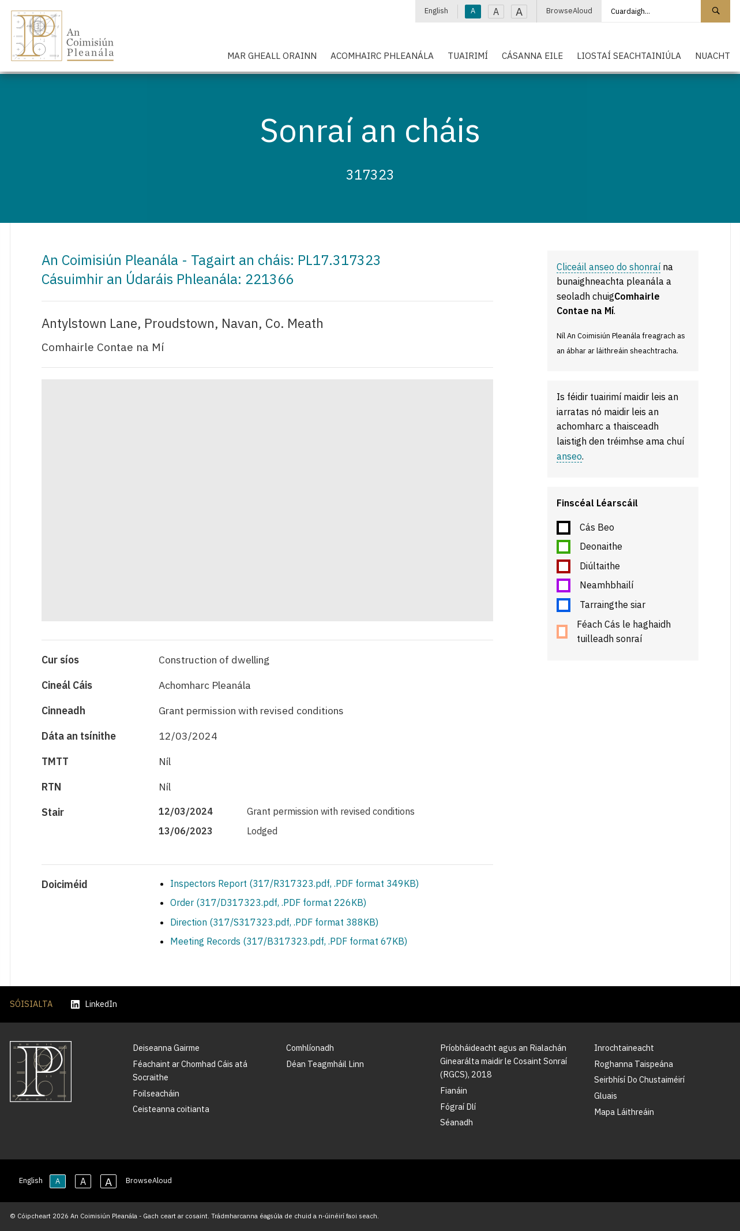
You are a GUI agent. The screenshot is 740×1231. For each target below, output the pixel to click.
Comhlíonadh (310, 1047)
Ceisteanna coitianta (171, 1108)
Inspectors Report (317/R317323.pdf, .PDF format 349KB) (294, 883)
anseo (569, 456)
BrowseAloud (569, 11)
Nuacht (712, 55)
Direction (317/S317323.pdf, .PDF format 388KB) (274, 922)
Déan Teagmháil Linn (325, 1063)
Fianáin (453, 1090)
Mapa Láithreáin (624, 1111)
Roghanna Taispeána (633, 1063)
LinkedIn (94, 1004)
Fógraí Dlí (458, 1106)
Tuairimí (468, 55)
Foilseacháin (156, 1093)
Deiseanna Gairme (166, 1047)
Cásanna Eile (532, 55)
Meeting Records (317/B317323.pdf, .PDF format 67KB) (288, 941)
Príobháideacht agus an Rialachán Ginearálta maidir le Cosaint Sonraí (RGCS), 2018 (503, 1061)
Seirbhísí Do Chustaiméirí (639, 1079)
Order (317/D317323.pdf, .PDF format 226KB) (268, 902)
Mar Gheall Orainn (272, 55)
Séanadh (456, 1122)
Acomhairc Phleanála (382, 55)
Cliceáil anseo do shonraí (608, 267)
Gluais (605, 1095)
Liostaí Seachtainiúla (629, 55)
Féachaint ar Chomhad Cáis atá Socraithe (190, 1070)
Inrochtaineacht (624, 1047)
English (436, 11)
